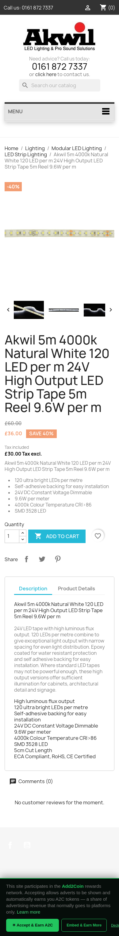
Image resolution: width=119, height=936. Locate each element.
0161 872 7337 (37, 7)
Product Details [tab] (76, 588)
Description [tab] (33, 588)
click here (45, 74)
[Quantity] (12, 536)
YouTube (27, 845)
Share (26, 559)
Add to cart (57, 536)
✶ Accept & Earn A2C (32, 925)
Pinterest (58, 559)
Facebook (10, 845)
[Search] (59, 85)
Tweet (42, 559)
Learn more (28, 912)
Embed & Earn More (84, 925)
